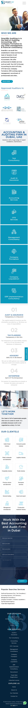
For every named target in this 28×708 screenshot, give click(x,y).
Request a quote (26, 354)
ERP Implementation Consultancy (14, 666)
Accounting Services (6, 595)
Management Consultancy (8, 597)
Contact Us (14, 696)
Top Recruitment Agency (7, 601)
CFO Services (16, 595)
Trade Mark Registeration (8, 603)
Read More (6, 81)
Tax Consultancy (20, 593)
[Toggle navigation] (24, 4)
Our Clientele (14, 693)
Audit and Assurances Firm (8, 593)
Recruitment (14, 672)
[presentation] (14, 576)
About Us (14, 690)
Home (14, 687)
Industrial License (14, 680)
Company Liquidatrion (19, 599)
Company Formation (6, 599)
